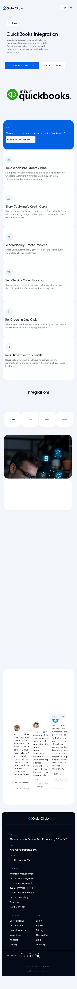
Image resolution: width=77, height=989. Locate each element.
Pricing (39, 930)
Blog (38, 939)
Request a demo (52, 65)
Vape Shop (15, 935)
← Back (13, 23)
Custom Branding (19, 897)
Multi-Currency (17, 906)
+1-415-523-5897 (20, 860)
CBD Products (17, 925)
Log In (39, 921)
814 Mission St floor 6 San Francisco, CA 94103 (39, 839)
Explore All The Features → (20, 139)
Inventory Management (22, 873)
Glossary (40, 944)
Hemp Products (18, 930)
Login (64, 7)
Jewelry (13, 944)
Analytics (14, 902)
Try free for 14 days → (22, 65)
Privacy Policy (29, 971)
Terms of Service (43, 971)
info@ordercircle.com (23, 849)
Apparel (14, 939)
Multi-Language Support (23, 892)
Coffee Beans (17, 921)
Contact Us (42, 935)
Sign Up (40, 925)
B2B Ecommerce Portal (21, 888)
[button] (71, 8)
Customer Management (22, 878)
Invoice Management (21, 883)
